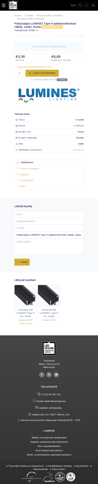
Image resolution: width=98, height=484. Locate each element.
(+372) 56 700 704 (49, 394)
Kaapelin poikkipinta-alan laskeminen (49, 442)
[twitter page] (49, 374)
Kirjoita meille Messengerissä (49, 401)
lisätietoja (62, 80)
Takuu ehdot (58, 469)
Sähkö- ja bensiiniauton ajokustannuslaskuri (49, 454)
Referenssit (49, 367)
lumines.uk (78, 149)
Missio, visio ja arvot (49, 364)
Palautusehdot (40, 469)
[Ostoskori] (93, 5)
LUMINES (79, 125)
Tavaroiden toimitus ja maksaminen (26, 466)
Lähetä (22, 262)
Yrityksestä (49, 360)
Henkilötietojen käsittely (60, 466)
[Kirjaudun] (86, 5)
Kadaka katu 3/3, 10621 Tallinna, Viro (49, 414)
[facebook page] (41, 374)
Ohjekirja (24, 174)
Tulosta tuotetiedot (29, 168)
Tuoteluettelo (26, 180)
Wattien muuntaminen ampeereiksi (49, 437)
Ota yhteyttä (49, 386)
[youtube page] (56, 374)
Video (23, 186)
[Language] (73, 5)
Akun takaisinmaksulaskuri (49, 450)
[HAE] (80, 5)
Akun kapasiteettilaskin (49, 446)
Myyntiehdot (82, 466)
